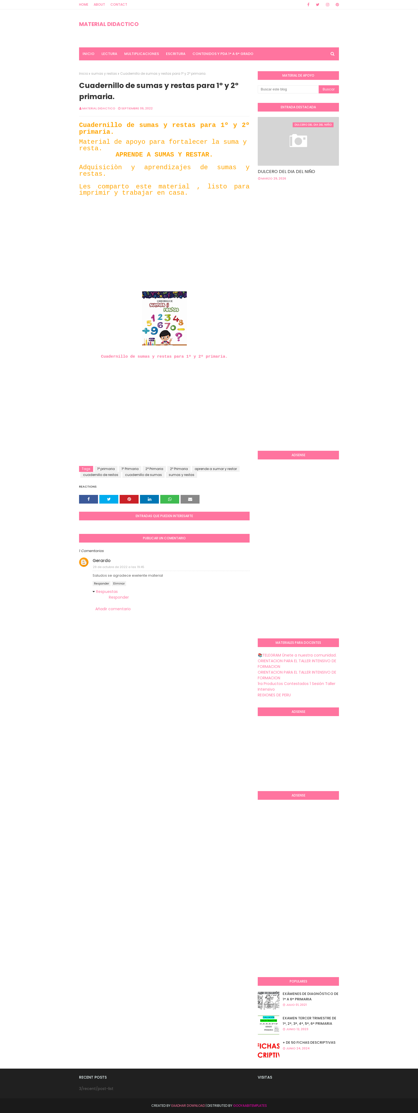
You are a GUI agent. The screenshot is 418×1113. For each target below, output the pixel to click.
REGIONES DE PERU (274, 695)
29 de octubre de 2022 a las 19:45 (118, 567)
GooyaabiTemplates (250, 1105)
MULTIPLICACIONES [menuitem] (141, 53)
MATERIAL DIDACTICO (109, 24)
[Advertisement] (164, 253)
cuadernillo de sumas (143, 474)
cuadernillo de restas (100, 474)
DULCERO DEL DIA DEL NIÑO (286, 171)
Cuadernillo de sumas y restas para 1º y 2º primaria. (164, 356)
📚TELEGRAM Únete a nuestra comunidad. (297, 655)
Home (83, 4)
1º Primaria (130, 468)
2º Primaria (179, 468)
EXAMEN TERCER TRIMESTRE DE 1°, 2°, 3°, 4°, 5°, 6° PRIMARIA (309, 1021)
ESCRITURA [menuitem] (175, 53)
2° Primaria (154, 468)
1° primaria (106, 468)
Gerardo (101, 560)
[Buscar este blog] (288, 89)
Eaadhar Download (188, 1105)
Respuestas (107, 591)
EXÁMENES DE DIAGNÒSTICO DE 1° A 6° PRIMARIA (310, 996)
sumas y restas (104, 73)
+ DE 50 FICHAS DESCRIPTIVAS (309, 1042)
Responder (101, 584)
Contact (118, 4)
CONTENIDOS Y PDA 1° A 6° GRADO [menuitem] (222, 53)
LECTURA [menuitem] (109, 53)
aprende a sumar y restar (216, 468)
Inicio (83, 73)
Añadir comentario (113, 609)
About (99, 4)
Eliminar (119, 584)
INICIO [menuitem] (88, 53)
